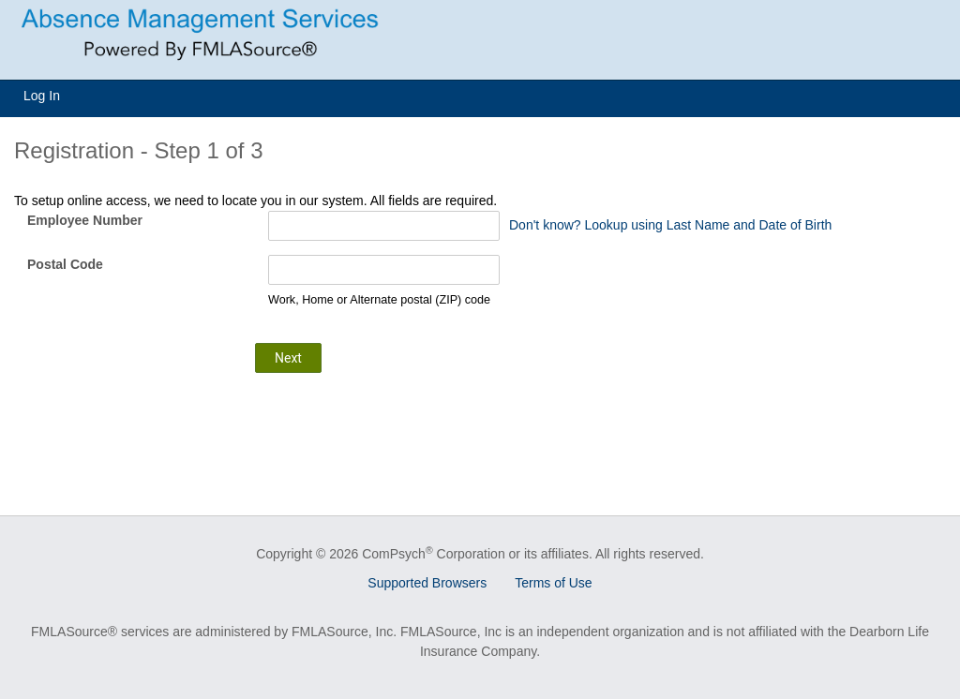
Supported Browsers (427, 582)
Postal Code (65, 264)
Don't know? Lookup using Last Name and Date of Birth (670, 224)
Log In (41, 95)
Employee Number (84, 220)
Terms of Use (553, 582)
